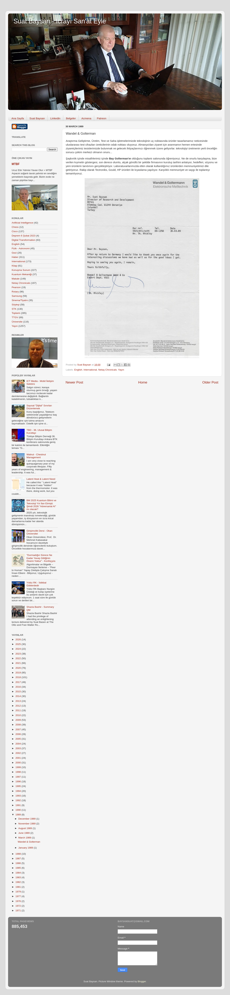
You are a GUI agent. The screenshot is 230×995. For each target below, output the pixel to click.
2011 (18, 710)
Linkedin (55, 118)
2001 (18, 758)
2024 (18, 648)
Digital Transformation (23, 240)
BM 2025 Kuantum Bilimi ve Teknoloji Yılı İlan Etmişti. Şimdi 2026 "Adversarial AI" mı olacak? (41, 505)
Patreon (101, 118)
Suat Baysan (37, 118)
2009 (18, 720)
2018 (18, 677)
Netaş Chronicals (107, 369)
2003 (18, 748)
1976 (18, 901)
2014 (18, 696)
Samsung (17, 296)
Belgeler (71, 118)
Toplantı (16, 313)
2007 (18, 729)
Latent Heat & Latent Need (40, 479)
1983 (18, 877)
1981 (18, 887)
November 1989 (27, 823)
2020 (18, 668)
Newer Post (74, 382)
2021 (18, 663)
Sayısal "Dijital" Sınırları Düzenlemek (39, 407)
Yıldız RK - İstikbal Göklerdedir (36, 584)
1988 (18, 853)
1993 (18, 795)
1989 (18, 814)
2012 (18, 705)
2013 (18, 701)
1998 (18, 772)
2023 (18, 653)
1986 (18, 863)
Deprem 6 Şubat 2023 (23, 235)
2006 (18, 734)
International (90, 369)
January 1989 (26, 847)
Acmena (86, 118)
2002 (18, 753)
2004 (18, 743)
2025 (18, 644)
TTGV (15, 317)
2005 (18, 738)
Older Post (210, 382)
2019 (18, 672)
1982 (18, 882)
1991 (18, 805)
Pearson (16, 287)
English (78, 369)
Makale (16, 278)
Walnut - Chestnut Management (36, 456)
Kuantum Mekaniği (22, 274)
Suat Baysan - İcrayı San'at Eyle (59, 21)
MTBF (16, 164)
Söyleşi (16, 304)
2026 (18, 639)
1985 (18, 868)
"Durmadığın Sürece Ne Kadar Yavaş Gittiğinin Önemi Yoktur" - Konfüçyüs (40, 558)
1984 (18, 872)
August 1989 (25, 828)
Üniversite (17, 321)
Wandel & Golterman (29, 841)
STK (14, 309)
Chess (15, 227)
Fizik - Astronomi (21, 248)
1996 (18, 781)
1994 (18, 791)
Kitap (14, 265)
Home (142, 382)
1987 (18, 858)
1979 (18, 891)
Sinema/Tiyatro (20, 300)
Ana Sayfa (18, 118)
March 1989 (25, 837)
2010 (18, 715)
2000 (18, 762)
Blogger (142, 981)
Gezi (14, 252)
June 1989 (24, 833)
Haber (15, 257)
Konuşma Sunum (21, 270)
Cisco (15, 231)
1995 (18, 786)
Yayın (121, 369)
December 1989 (27, 818)
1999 (18, 767)
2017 (18, 682)
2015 (18, 691)
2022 (18, 658)
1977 (18, 896)
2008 (18, 724)
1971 (18, 910)
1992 (18, 800)
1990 (18, 810)
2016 (18, 686)
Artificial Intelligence (22, 222)
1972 (18, 905)
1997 (18, 776)
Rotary (15, 291)
